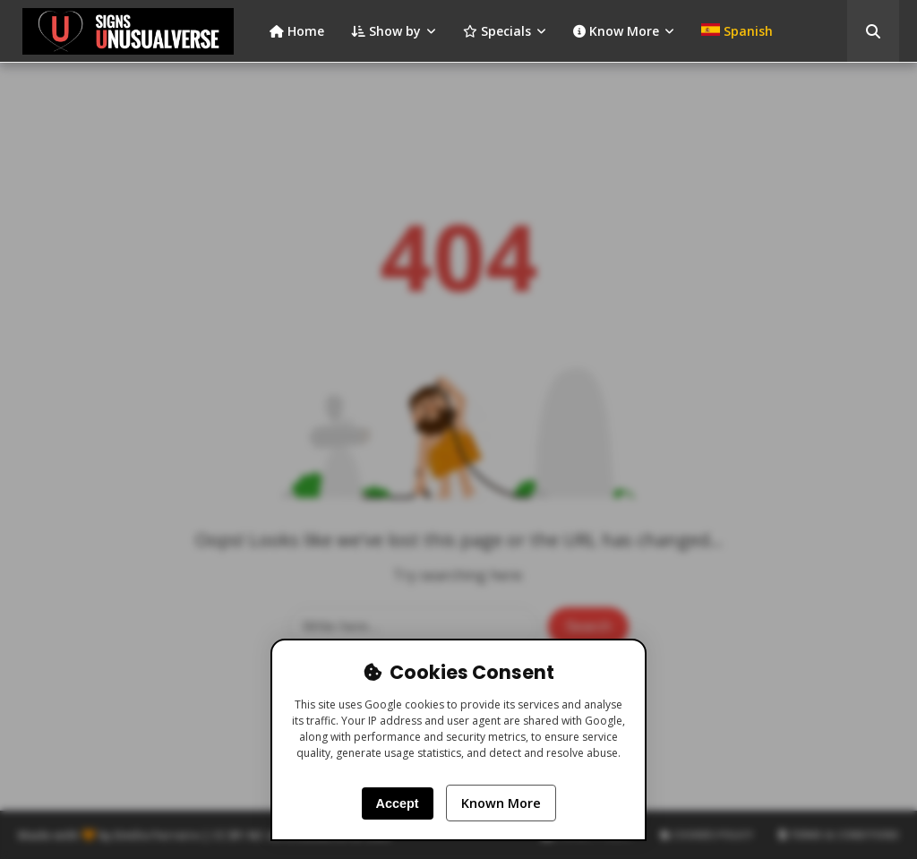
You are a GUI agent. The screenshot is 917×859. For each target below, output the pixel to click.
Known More (501, 803)
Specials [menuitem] (497, 30)
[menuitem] (737, 31)
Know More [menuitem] (616, 30)
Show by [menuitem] (386, 30)
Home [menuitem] (297, 30)
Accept (397, 803)
